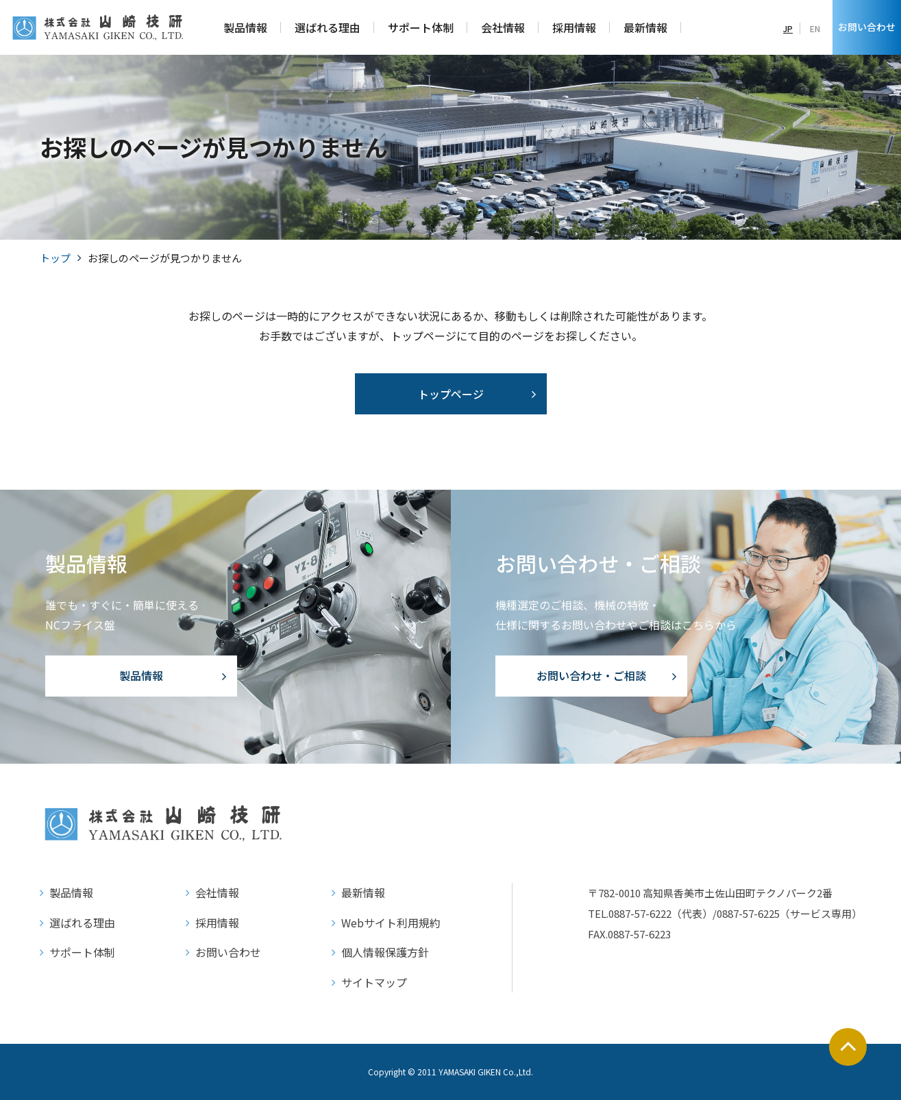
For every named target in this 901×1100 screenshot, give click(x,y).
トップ (55, 258)
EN (815, 28)
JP (788, 28)
